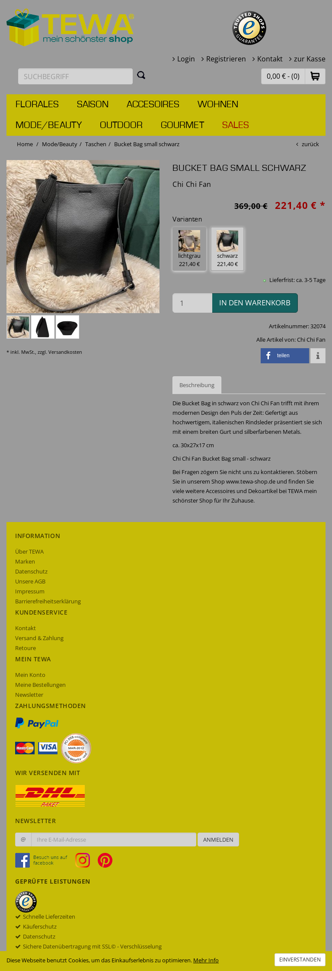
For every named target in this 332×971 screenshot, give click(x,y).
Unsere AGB (30, 581)
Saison (93, 104)
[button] (315, 75)
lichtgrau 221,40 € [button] (189, 249)
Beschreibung (196, 385)
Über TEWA (29, 551)
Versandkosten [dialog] (65, 352)
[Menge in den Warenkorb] (192, 303)
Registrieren (226, 59)
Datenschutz (31, 571)
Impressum (30, 591)
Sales (235, 125)
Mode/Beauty (49, 125)
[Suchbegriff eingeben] (75, 76)
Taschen (95, 144)
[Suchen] (141, 74)
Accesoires (153, 104)
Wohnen (218, 104)
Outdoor (121, 125)
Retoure (25, 648)
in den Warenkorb (254, 303)
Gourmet (182, 125)
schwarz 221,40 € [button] (227, 249)
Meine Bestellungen (40, 685)
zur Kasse (310, 59)
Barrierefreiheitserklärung (48, 601)
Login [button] (186, 59)
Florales (37, 104)
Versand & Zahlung (39, 638)
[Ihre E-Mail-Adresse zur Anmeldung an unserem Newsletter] (113, 839)
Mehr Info (206, 960)
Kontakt (270, 59)
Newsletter (29, 695)
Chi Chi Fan (311, 339)
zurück (310, 144)
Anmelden (218, 839)
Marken (25, 561)
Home (25, 144)
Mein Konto (30, 675)
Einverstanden (300, 959)
